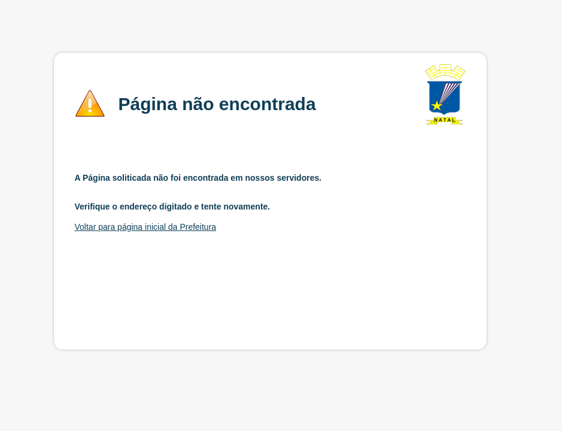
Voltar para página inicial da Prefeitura (146, 227)
